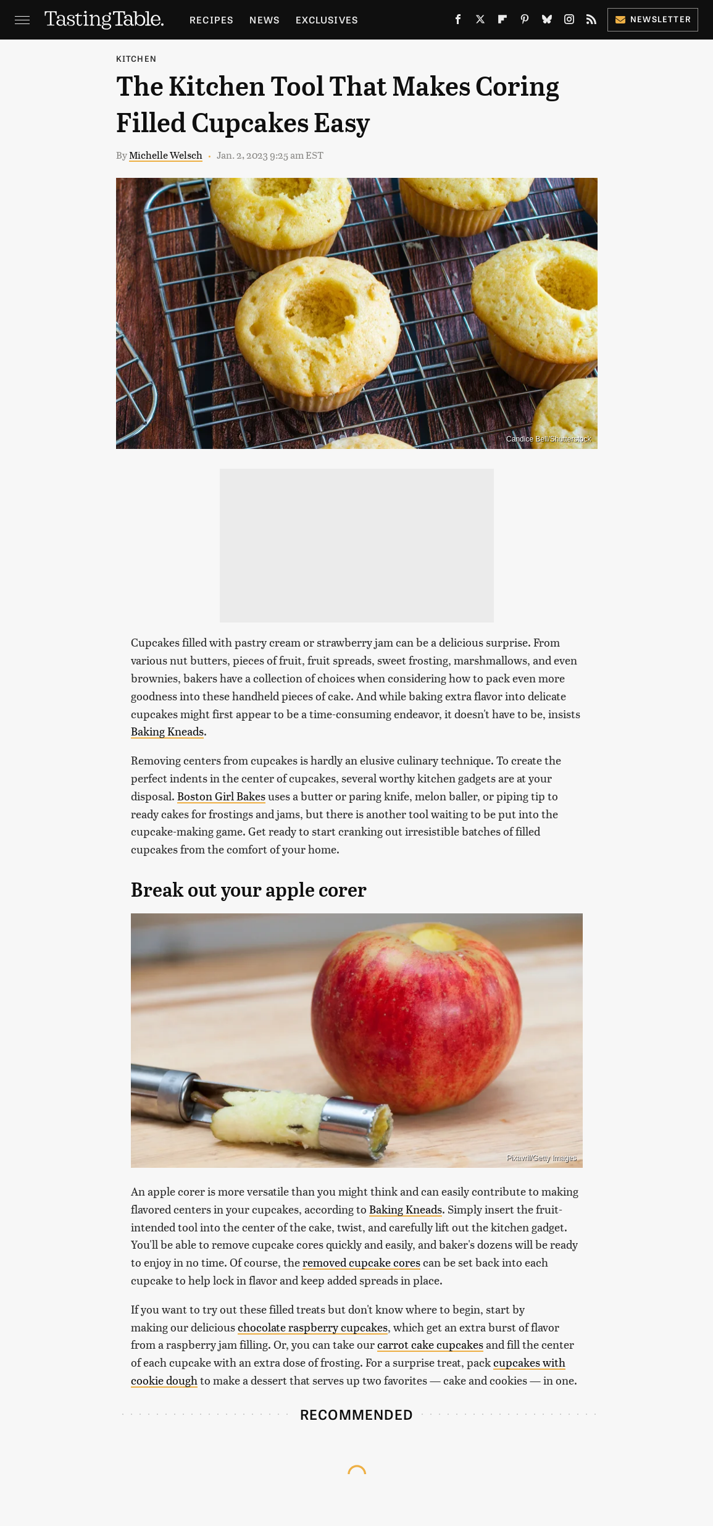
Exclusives (327, 19)
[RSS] (591, 21)
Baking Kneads (167, 731)
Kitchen (136, 58)
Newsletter (652, 19)
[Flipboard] (502, 21)
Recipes (211, 19)
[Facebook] (458, 21)
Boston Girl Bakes (221, 795)
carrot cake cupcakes (430, 1344)
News (264, 19)
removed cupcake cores (361, 1262)
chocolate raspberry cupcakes (313, 1327)
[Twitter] (480, 21)
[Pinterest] (525, 21)
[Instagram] (569, 21)
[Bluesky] (547, 21)
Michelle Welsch (165, 155)
